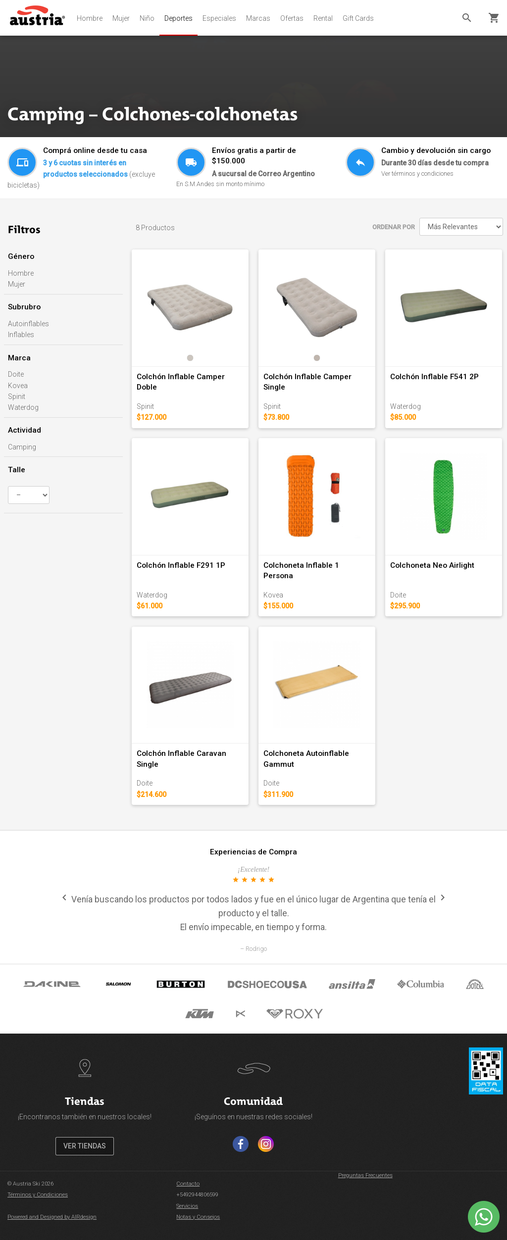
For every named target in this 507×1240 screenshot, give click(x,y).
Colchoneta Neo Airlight (432, 565)
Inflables (21, 335)
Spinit (16, 396)
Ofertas (292, 18)
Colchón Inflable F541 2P (434, 376)
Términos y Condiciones (37, 1194)
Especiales (219, 18)
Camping (22, 447)
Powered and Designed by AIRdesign (52, 1217)
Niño (147, 18)
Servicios (187, 1206)
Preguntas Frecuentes (365, 1175)
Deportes (178, 18)
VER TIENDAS (84, 1146)
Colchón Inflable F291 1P (181, 565)
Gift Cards (358, 18)
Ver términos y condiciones (417, 173)
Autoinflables (28, 324)
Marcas (258, 18)
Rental (323, 18)
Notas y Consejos (198, 1217)
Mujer (121, 18)
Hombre (89, 18)
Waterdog (23, 407)
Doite (16, 374)
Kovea (18, 386)
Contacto (188, 1184)
